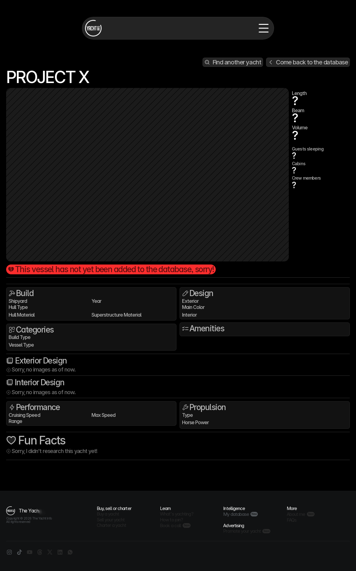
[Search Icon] (233, 62)
